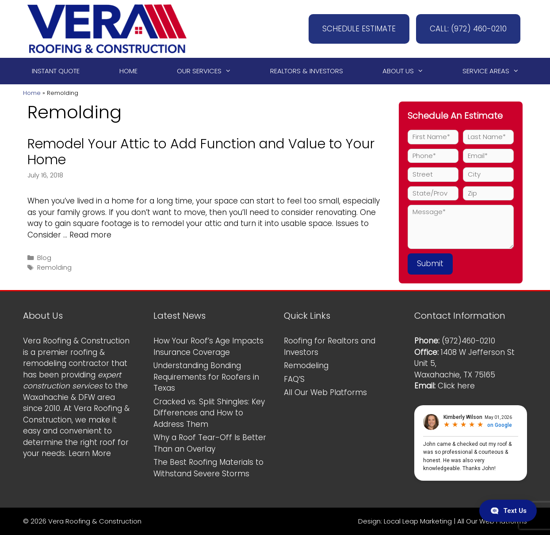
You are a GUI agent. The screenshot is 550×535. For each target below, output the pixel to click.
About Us (407, 71)
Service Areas (494, 71)
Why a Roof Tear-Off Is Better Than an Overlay (209, 443)
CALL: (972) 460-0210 (468, 28)
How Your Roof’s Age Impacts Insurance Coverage (208, 346)
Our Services (208, 71)
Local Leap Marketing (418, 521)
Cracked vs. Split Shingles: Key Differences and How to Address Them (209, 413)
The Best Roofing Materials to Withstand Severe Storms (208, 468)
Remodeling (306, 365)
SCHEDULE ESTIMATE (359, 28)
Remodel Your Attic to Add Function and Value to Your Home (200, 152)
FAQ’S (294, 379)
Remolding (54, 267)
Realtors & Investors (306, 70)
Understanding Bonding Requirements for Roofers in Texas (206, 376)
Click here (456, 386)
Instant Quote (56, 70)
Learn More (90, 453)
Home (128, 70)
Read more (90, 235)
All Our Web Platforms (325, 392)
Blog (44, 257)
